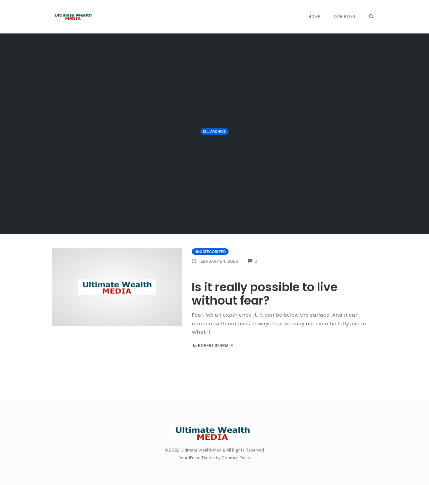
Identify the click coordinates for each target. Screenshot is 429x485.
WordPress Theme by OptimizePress (214, 457)
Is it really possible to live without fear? (265, 294)
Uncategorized (210, 251)
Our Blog (344, 16)
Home (314, 16)
